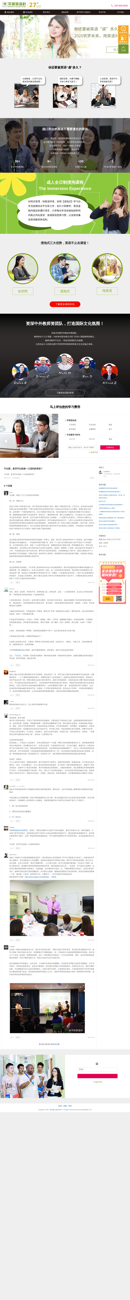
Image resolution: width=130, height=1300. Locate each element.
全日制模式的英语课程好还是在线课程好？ (111, 504)
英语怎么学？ (103, 501)
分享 (92, 478)
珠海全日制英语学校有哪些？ (107, 521)
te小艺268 (12, 786)
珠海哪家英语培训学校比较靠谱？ (108, 488)
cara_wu (11, 589)
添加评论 (16, 478)
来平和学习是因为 (83, 12)
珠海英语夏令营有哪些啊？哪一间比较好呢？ (112, 518)
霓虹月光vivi (12, 854)
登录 (52, 1044)
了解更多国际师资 (65, 393)
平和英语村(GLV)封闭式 (18, 830)
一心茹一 (12, 701)
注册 (58, 1044)
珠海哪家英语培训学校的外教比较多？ (110, 491)
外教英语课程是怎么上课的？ (107, 508)
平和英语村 (16, 650)
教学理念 (46, 12)
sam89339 (106, 471)
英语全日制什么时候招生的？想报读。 (110, 528)
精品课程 (9, 12)
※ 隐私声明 (93, 452)
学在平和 (102, 12)
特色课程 (28, 12)
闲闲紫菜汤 (12, 671)
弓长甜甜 (12, 946)
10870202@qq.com (15, 715)
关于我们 (120, 12)
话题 (65, 1106)
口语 (11, 949)
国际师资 (65, 12)
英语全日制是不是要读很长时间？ (108, 524)
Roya (10, 492)
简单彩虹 (12, 827)
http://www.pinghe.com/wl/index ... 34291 (40, 877)
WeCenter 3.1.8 (87, 1109)
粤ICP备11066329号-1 (56, 1109)
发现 (60, 1106)
